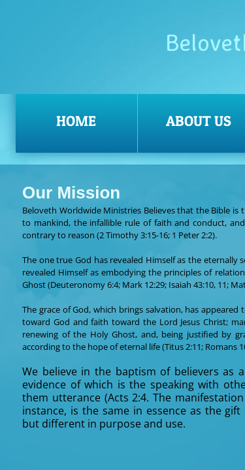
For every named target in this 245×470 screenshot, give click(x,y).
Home (76, 120)
